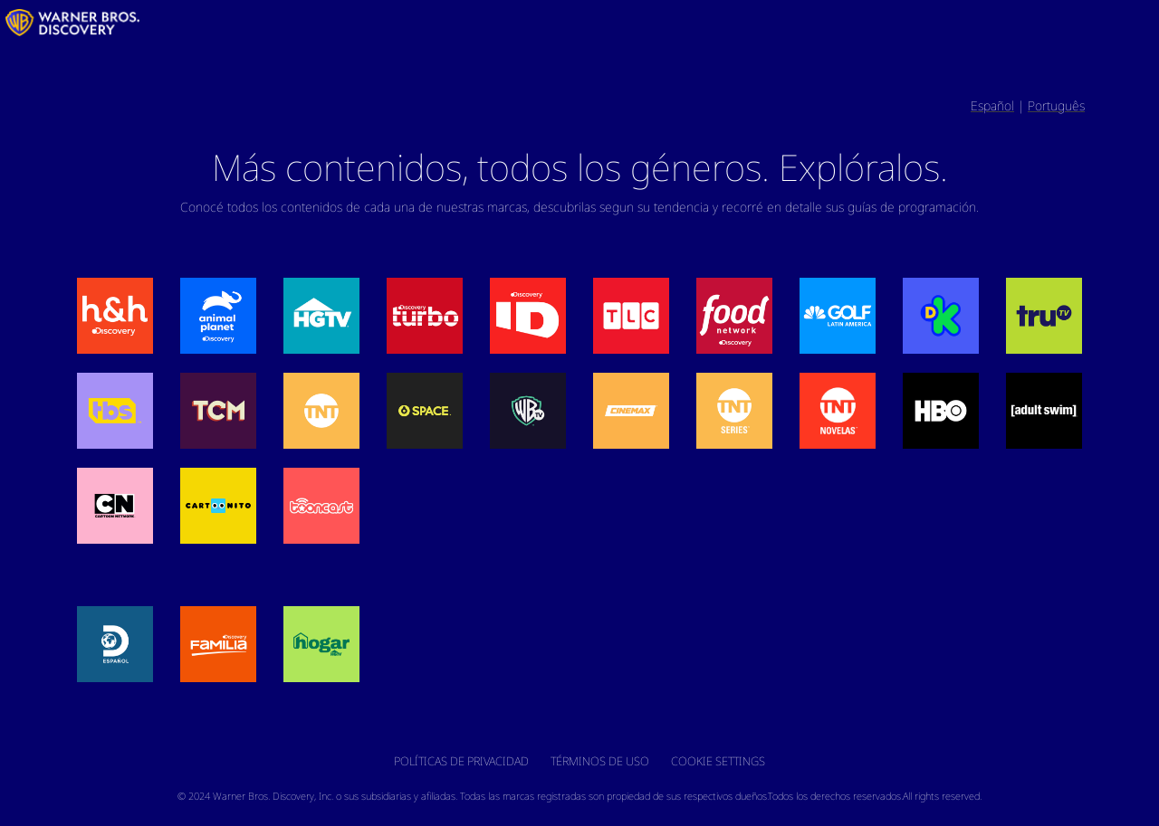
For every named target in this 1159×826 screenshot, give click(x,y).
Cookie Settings (718, 761)
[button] (115, 316)
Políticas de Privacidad (461, 761)
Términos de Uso (600, 761)
